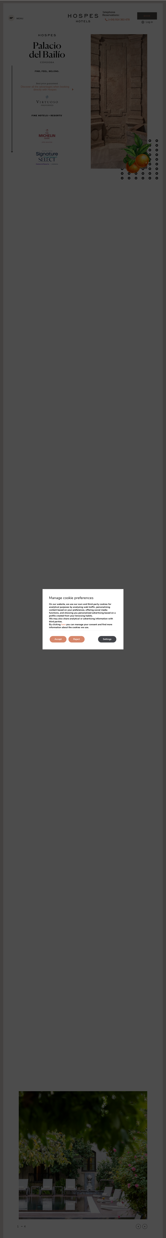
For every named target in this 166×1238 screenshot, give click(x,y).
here (63, 624)
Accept (58, 639)
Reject (76, 639)
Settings (107, 639)
